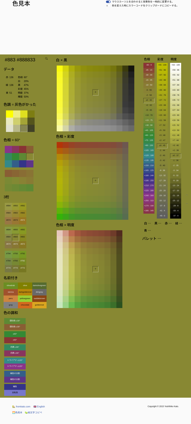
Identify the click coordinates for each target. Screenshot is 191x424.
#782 (22, 261)
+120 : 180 (149, 155)
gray (11, 305)
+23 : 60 (175, 115)
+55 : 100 (162, 65)
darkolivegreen (39, 285)
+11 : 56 (162, 120)
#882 (22, 237)
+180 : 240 (149, 175)
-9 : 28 (175, 180)
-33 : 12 (162, 200)
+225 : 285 (149, 190)
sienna (11, 292)
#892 (22, 229)
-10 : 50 (148, 85)
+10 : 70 (149, 115)
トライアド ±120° (15, 360)
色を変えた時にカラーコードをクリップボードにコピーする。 (145, 5)
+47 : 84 (175, 85)
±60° (15, 334)
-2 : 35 (175, 165)
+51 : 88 (175, 80)
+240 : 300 (149, 195)
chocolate (25, 305)
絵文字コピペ (33, 412)
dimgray (39, 292)
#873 (15, 244)
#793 (15, 253)
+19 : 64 (162, 110)
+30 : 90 (149, 125)
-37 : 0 (175, 216)
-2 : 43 (162, 155)
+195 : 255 (149, 180)
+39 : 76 (175, 95)
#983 (15, 213)
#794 (8, 253)
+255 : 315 (149, 200)
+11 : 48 (175, 135)
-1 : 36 (175, 160)
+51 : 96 (162, 70)
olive (25, 285)
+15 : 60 (162, 115)
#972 (22, 220)
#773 (15, 268)
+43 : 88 (162, 80)
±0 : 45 (162, 145)
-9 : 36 (162, 170)
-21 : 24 (162, 185)
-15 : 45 (148, 80)
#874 (8, 244)
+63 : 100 (175, 65)
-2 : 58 (149, 95)
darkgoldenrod (25, 292)
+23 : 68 (162, 105)
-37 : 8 (162, 206)
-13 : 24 (175, 185)
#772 (22, 268)
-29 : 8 (175, 206)
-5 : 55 (149, 90)
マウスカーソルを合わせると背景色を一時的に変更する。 (143, 1)
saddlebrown (39, 298)
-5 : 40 (162, 165)
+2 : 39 (175, 150)
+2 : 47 (162, 140)
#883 (15, 237)
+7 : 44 (175, 140)
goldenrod (39, 305)
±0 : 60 (149, 100)
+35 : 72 (175, 100)
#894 (8, 229)
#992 (22, 206)
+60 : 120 (149, 135)
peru (11, 298)
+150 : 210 (149, 165)
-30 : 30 (148, 75)
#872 (22, 244)
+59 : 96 (175, 70)
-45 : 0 (162, 216)
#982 (22, 213)
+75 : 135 (149, 140)
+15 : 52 (175, 125)
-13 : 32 (162, 175)
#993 (15, 206)
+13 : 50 (175, 130)
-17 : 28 (162, 180)
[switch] (108, 2)
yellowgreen (25, 298)
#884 (8, 237)
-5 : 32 (175, 175)
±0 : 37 (176, 155)
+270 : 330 (149, 206)
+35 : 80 (162, 90)
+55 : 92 (175, 75)
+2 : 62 (149, 105)
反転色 (15, 392)
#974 (8, 220)
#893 (15, 229)
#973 (15, 220)
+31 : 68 (175, 105)
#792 (22, 253)
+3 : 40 (175, 145)
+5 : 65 (149, 110)
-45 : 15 (148, 70)
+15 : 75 (149, 120)
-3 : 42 (162, 160)
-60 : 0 (149, 65)
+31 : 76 (162, 95)
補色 (15, 386)
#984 (8, 213)
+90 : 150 (149, 145)
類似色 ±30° (15, 321)
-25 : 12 (175, 200)
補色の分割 (15, 373)
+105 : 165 (149, 150)
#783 (15, 261)
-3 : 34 (175, 170)
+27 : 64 (175, 110)
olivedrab (11, 285)
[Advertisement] (95, 32)
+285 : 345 (149, 210)
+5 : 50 (162, 130)
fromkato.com (21, 406)
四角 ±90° (15, 347)
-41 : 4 (162, 210)
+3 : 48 (162, 135)
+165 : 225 (149, 170)
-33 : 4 (175, 210)
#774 (8, 268)
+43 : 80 (175, 90)
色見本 (17, 412)
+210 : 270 (149, 185)
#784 (8, 261)
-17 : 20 (175, 190)
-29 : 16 (162, 195)
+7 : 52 (162, 125)
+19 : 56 (175, 120)
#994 (8, 206)
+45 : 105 (149, 130)
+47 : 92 (162, 75)
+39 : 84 (162, 85)
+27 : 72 (162, 100)
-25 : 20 (162, 190)
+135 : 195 (149, 160)
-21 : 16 (175, 195)
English (39, 406)
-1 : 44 (162, 150)
